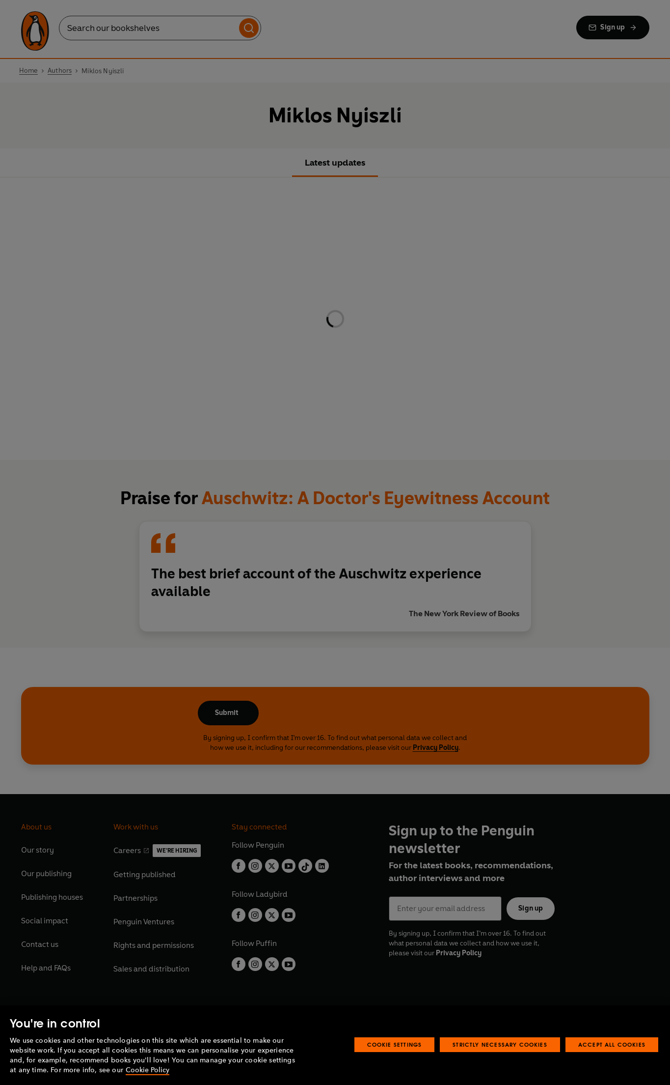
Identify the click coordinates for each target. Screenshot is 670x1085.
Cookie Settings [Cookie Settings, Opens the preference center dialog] (394, 1044)
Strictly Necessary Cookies (500, 1044)
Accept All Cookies (611, 1044)
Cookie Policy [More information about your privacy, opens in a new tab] (147, 1070)
